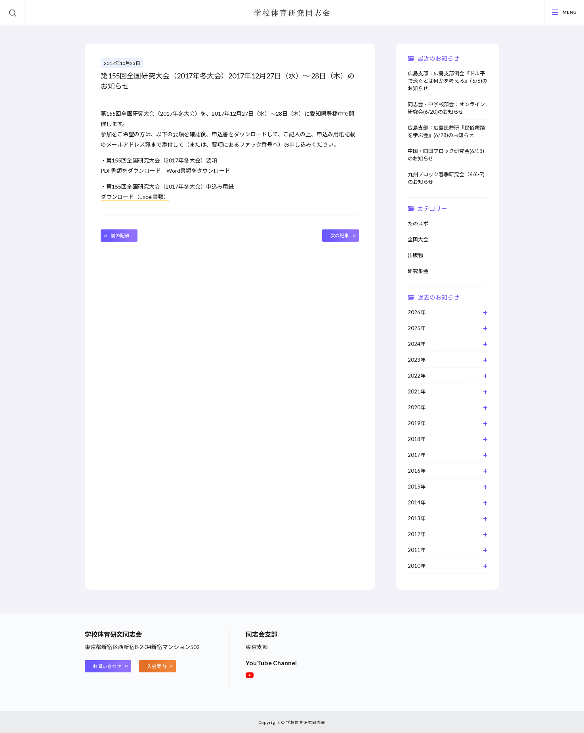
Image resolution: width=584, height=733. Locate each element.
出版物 (415, 255)
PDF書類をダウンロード (131, 170)
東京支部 (257, 646)
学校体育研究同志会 (292, 13)
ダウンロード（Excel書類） (135, 196)
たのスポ (418, 223)
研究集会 (418, 271)
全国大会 (418, 239)
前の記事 (120, 236)
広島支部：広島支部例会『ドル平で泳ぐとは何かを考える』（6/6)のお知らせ (447, 81)
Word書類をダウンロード (198, 170)
